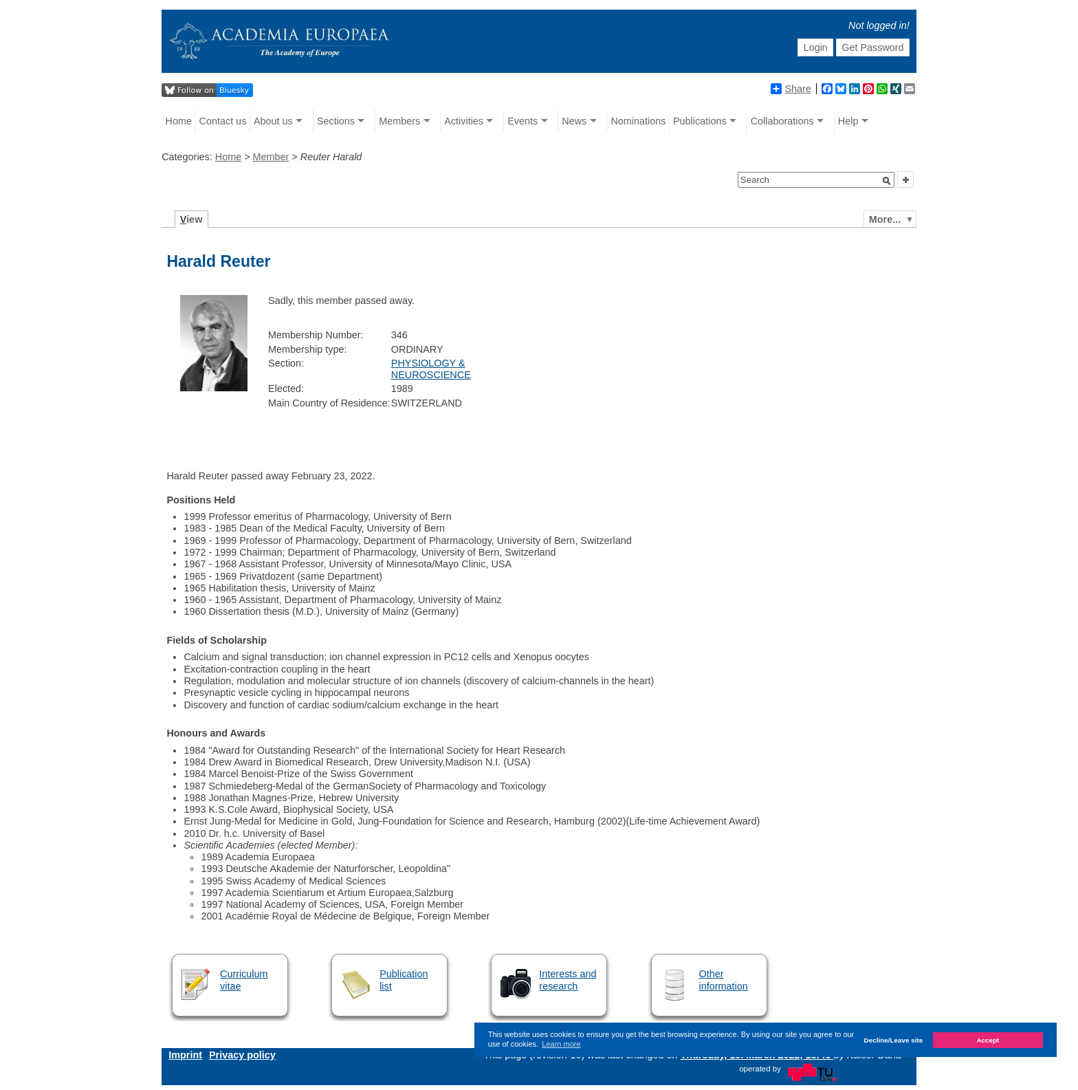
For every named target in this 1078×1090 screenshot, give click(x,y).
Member (271, 156)
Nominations (638, 121)
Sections (336, 121)
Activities (463, 121)
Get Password (872, 47)
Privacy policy (242, 1054)
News (574, 121)
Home (179, 121)
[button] (886, 180)
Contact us (223, 121)
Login (816, 47)
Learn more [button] (561, 1044)
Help (848, 121)
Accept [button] (987, 1040)
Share (791, 88)
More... (885, 219)
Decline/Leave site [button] (893, 1040)
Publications (700, 121)
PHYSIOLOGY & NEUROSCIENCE (431, 369)
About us (273, 121)
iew (191, 219)
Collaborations (782, 121)
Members (399, 121)
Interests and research (567, 979)
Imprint (185, 1054)
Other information (723, 979)
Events (522, 121)
